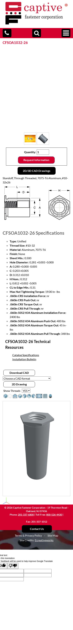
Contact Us (37, 528)
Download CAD (19, 372)
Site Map (52, 535)
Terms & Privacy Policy (28, 535)
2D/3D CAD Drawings (36, 170)
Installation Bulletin (24, 359)
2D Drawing (19, 384)
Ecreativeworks (44, 540)
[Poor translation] (12, 566)
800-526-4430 (54, 514)
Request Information (36, 160)
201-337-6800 (26, 514)
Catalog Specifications (25, 355)
